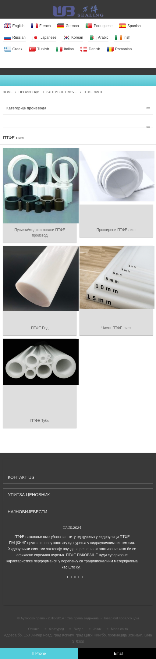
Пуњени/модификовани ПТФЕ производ (39, 232)
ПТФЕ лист (92, 92)
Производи (29, 92)
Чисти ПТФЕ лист (116, 328)
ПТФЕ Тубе (39, 421)
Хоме (8, 92)
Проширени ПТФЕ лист (116, 230)
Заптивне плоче (61, 92)
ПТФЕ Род (39, 328)
